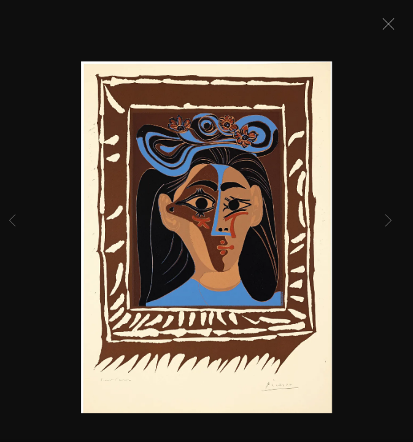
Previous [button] (12, 221)
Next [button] (388, 221)
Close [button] (385, 27)
